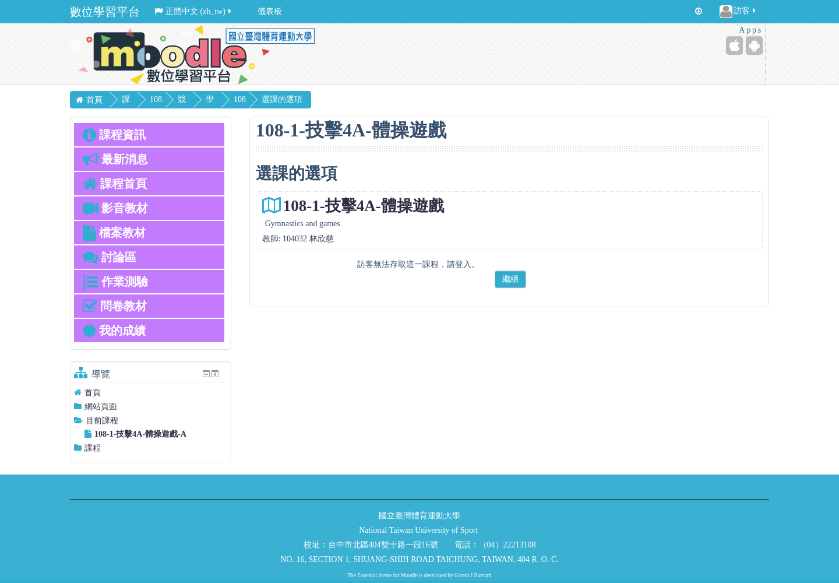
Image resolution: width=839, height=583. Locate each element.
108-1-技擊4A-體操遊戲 (363, 206)
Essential (367, 575)
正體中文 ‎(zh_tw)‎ (193, 11)
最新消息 (115, 159)
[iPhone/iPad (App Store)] (734, 45)
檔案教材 (114, 232)
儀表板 (270, 11)
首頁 (92, 392)
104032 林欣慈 (308, 238)
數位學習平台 (105, 11)
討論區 (109, 257)
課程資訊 (114, 134)
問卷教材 (115, 306)
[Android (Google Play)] (754, 45)
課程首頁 (115, 183)
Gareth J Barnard (473, 575)
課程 (92, 448)
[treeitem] (150, 393)
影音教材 (115, 208)
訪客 (738, 11)
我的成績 (114, 330)
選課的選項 (309, 99)
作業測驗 (115, 281)
